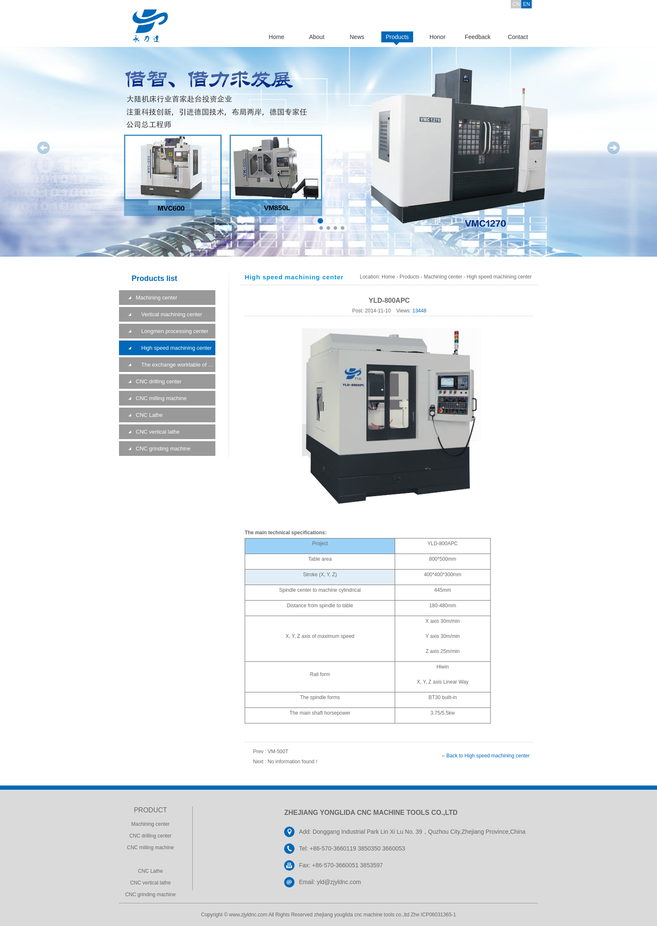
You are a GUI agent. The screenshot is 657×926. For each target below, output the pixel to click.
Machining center (156, 297)
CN (516, 4)
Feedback (477, 37)
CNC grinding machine (163, 448)
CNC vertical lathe (158, 432)
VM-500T (278, 751)
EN (526, 4)
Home (276, 37)
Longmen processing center (172, 331)
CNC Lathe (149, 415)
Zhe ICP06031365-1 (433, 915)
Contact (518, 37)
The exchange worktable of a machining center (175, 365)
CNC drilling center (158, 381)
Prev (43, 147)
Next (613, 147)
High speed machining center (174, 348)
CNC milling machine (161, 398)
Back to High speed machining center (488, 756)
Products (397, 37)
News (356, 37)
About (317, 37)
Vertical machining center (169, 314)
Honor (437, 37)
